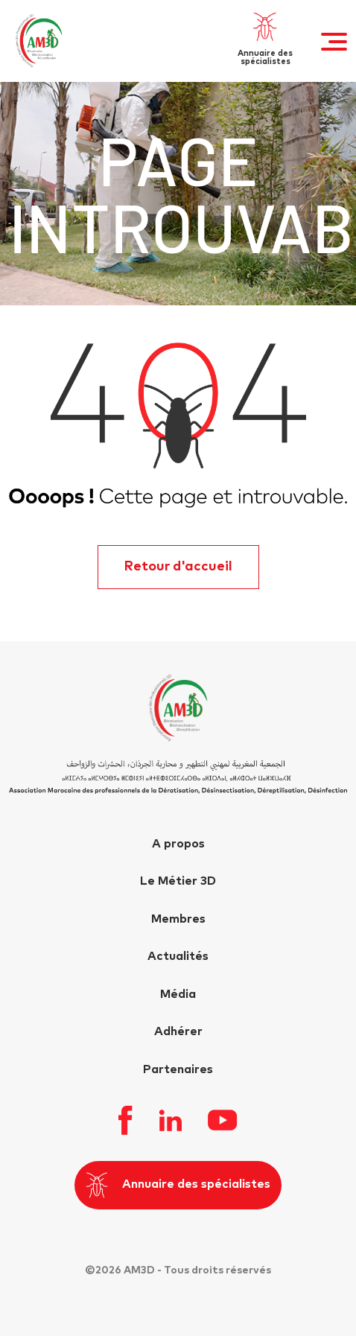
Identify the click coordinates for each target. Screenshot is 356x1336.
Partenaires (178, 1069)
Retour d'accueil (178, 566)
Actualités (178, 956)
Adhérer (178, 1031)
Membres (178, 919)
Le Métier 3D (178, 881)
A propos (178, 844)
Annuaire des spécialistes (178, 1185)
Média (178, 994)
